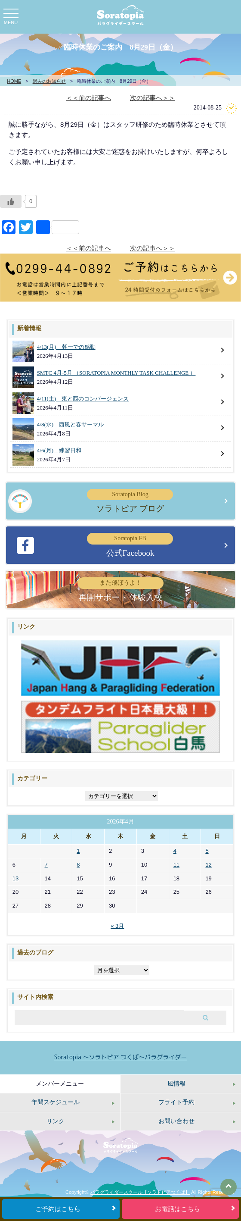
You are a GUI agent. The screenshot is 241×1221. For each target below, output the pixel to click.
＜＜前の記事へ (88, 97)
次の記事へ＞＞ (152, 97)
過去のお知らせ (49, 81)
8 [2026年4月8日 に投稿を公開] (78, 864)
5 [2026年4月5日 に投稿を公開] (206, 851)
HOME (14, 81)
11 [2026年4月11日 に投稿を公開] (176, 864)
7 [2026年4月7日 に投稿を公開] (46, 864)
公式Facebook (130, 545)
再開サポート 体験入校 (120, 589)
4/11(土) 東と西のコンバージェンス (83, 398)
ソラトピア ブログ (130, 501)
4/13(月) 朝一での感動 (66, 347)
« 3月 (117, 926)
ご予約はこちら (57, 1208)
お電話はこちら (177, 1208)
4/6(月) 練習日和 (59, 450)
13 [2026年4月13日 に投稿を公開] (15, 878)
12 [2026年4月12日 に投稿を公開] (208, 864)
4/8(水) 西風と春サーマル (70, 424)
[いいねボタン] (11, 201)
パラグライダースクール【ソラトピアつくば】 (140, 1192)
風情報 (176, 1083)
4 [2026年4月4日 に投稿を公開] (174, 851)
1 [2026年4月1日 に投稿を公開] (78, 851)
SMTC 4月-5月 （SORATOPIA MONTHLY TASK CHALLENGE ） (116, 372)
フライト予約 (176, 1102)
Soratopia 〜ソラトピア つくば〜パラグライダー (120, 1057)
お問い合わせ (176, 1121)
